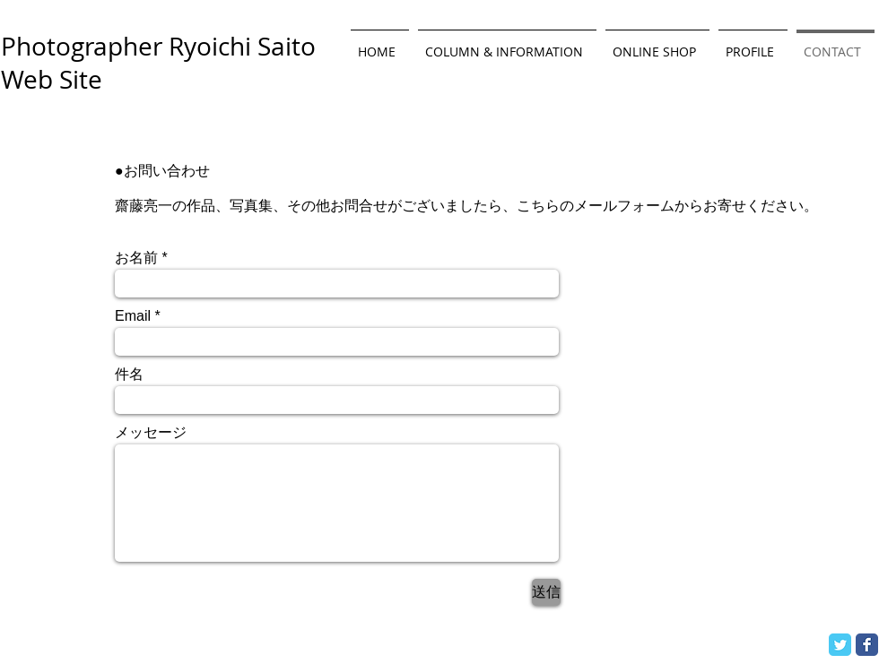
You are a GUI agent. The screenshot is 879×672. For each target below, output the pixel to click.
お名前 (136, 258)
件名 (129, 374)
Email (133, 316)
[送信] (546, 592)
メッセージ (151, 433)
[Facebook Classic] (867, 644)
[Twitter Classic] (840, 644)
